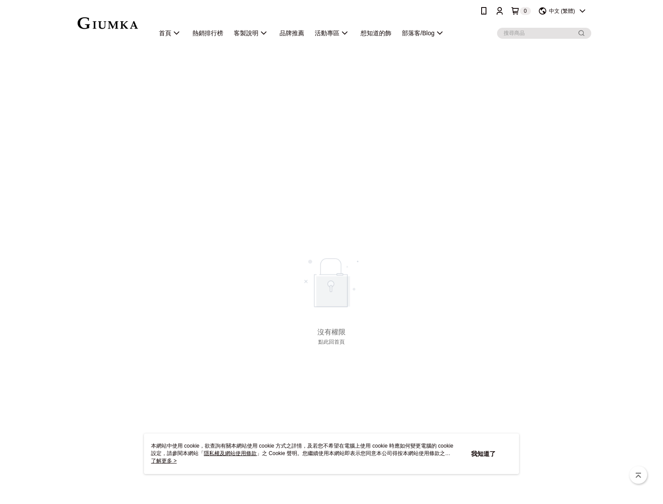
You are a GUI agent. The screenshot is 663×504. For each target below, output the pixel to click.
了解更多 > (164, 461)
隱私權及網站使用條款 (230, 453)
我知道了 (483, 453)
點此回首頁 (331, 342)
